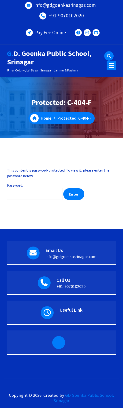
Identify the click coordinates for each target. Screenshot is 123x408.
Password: (35, 191)
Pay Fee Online (50, 32)
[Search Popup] (109, 56)
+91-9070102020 (66, 15)
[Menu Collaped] (111, 65)
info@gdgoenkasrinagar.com (65, 5)
